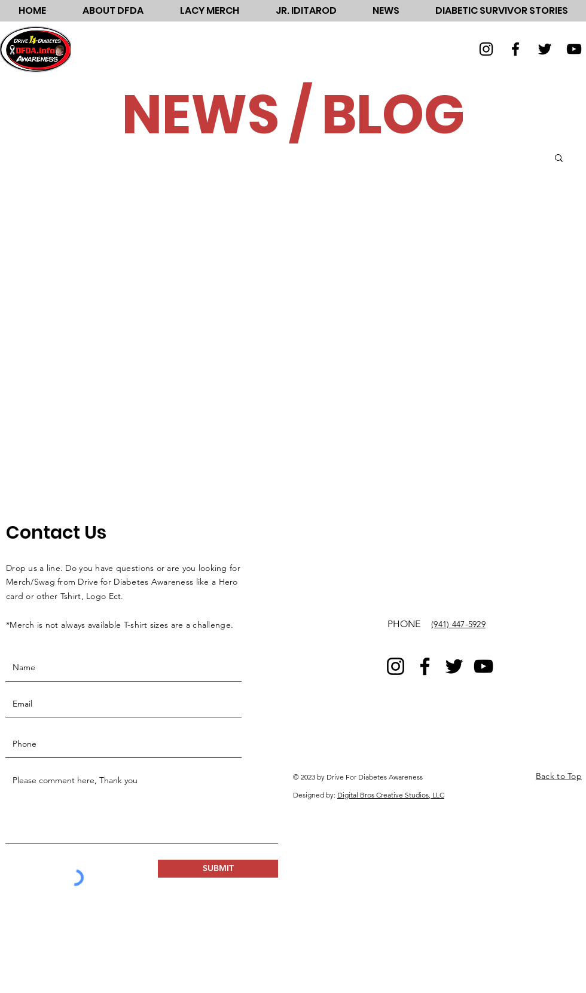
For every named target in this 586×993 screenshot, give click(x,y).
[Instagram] (486, 49)
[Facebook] (515, 49)
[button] (112, 11)
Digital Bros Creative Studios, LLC (390, 794)
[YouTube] (574, 49)
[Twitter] (545, 49)
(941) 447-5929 (458, 624)
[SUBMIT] (218, 869)
